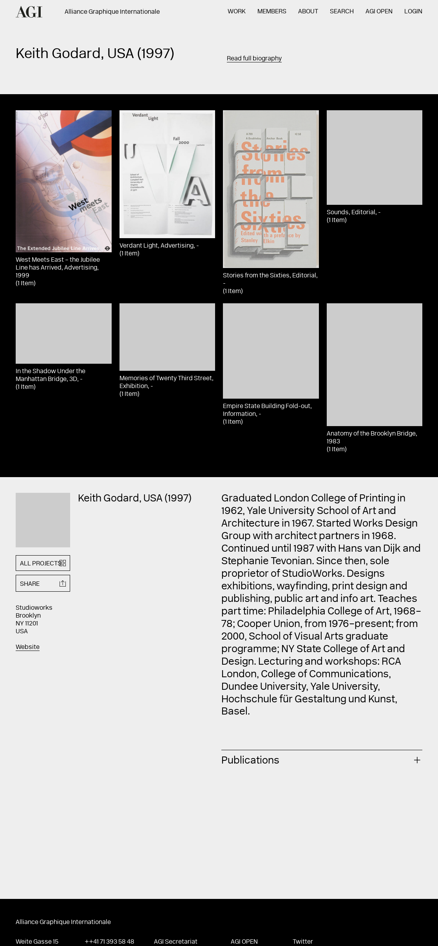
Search (342, 12)
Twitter (303, 942)
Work (237, 12)
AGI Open (379, 12)
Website (28, 647)
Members (271, 12)
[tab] (321, 759)
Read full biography (254, 59)
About (308, 12)
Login (413, 12)
